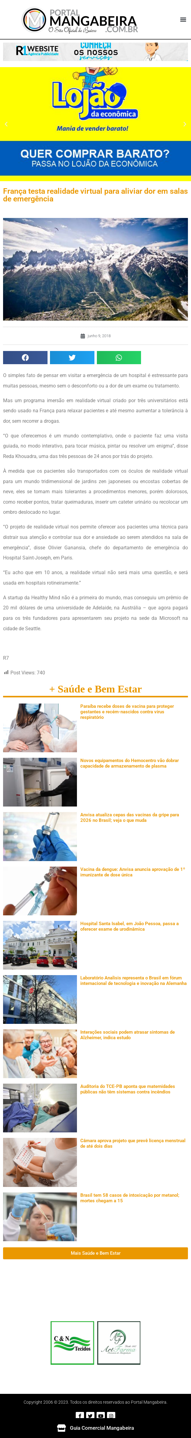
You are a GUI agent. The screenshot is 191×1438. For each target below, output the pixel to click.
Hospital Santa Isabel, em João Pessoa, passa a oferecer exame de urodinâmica (129, 926)
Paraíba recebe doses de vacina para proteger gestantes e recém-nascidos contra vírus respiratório (127, 712)
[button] (183, 20)
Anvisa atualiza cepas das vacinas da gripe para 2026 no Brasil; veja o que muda (129, 817)
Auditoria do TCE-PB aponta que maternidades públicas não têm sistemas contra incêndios (127, 1089)
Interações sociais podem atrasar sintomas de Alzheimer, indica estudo (127, 1034)
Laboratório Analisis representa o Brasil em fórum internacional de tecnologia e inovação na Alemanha (133, 980)
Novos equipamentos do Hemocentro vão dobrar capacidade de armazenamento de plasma (129, 763)
